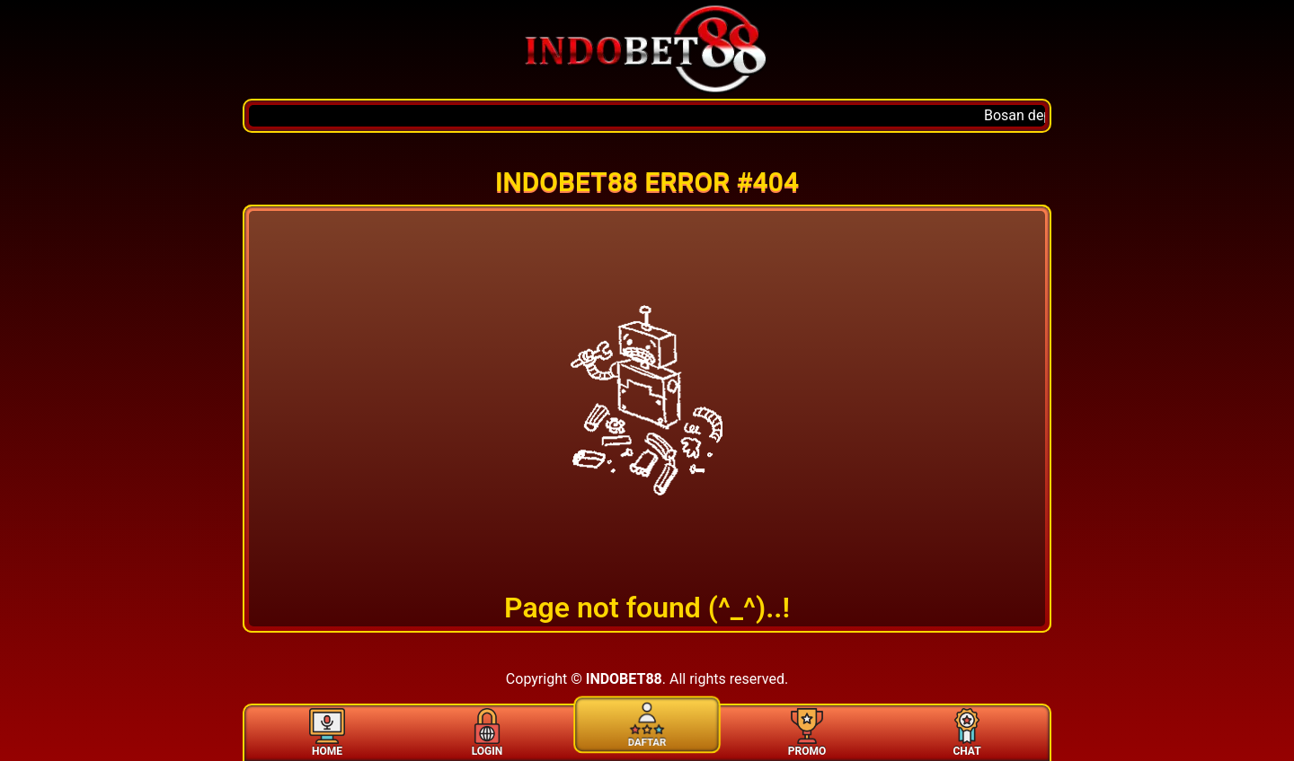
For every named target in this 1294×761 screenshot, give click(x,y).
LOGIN (487, 731)
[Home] (647, 49)
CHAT (966, 731)
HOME (327, 731)
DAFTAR (647, 722)
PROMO (806, 731)
